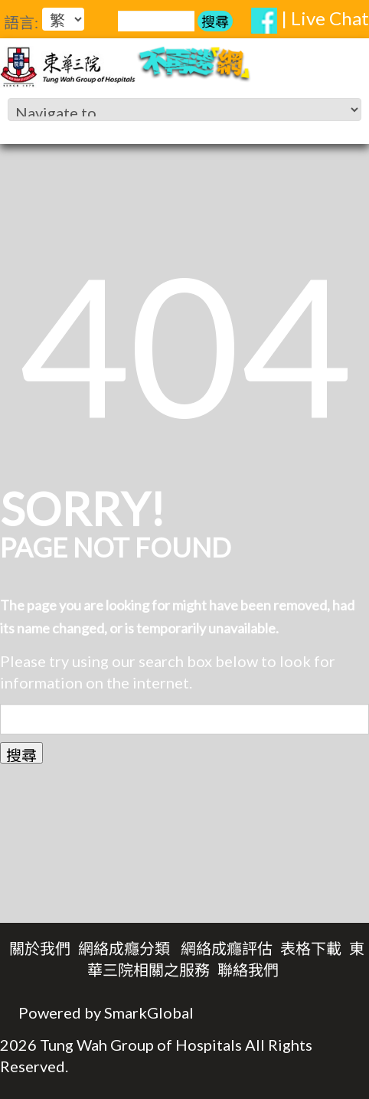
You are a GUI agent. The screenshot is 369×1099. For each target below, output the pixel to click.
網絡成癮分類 (124, 948)
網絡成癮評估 (227, 948)
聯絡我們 (248, 969)
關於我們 (39, 948)
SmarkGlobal (149, 1012)
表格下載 (310, 948)
